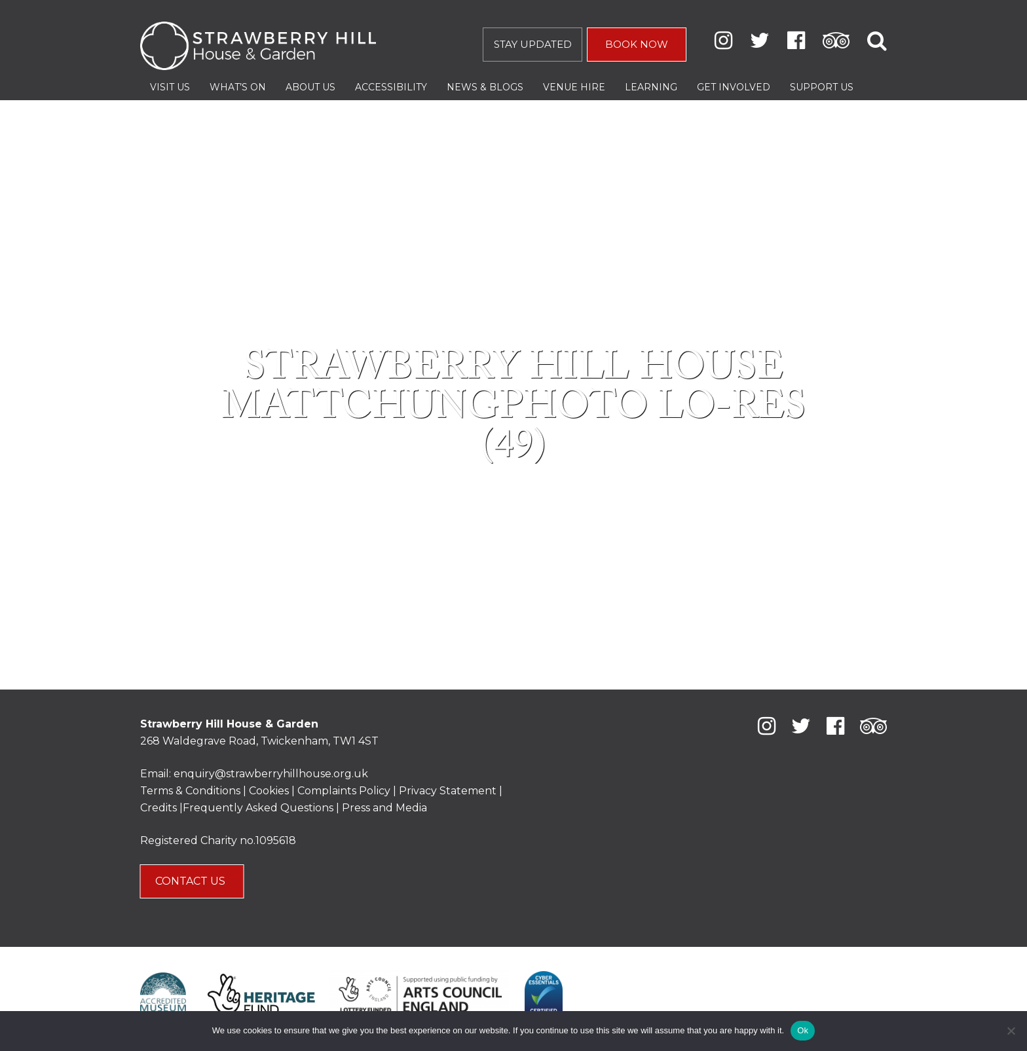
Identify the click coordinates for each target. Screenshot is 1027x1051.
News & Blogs (485, 87)
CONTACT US (191, 881)
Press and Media (384, 808)
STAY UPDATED (533, 44)
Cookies (270, 790)
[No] (1010, 1030)
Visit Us (170, 87)
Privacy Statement (447, 790)
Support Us (821, 87)
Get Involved (733, 87)
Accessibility (391, 87)
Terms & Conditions (190, 790)
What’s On (238, 87)
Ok (802, 1030)
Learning (651, 87)
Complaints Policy (343, 790)
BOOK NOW (636, 44)
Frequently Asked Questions (258, 808)
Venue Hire (574, 87)
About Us (310, 87)
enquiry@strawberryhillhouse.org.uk (271, 773)
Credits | (161, 808)
